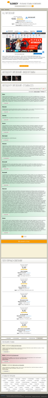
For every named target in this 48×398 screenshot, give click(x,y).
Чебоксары (8, 389)
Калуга (17, 380)
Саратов (28, 385)
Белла (3, 123)
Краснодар (37, 380)
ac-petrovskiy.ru (28, 315)
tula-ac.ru (28, 301)
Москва (12, 382)
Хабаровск (38, 387)
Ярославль (21, 389)
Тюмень (21, 387)
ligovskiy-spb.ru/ (28, 20)
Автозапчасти (24, 338)
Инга (3, 94)
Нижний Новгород (25, 382)
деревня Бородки (29, 389)
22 (21, 16)
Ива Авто (24, 285)
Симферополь (35, 385)
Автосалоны (40, 338)
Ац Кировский (15, 355)
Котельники (29, 380)
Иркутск (43, 378)
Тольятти (11, 387)
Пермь (31, 384)
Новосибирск (41, 382)
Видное (12, 378)
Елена (3, 218)
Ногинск (6, 384)
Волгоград (18, 378)
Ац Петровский (24, 314)
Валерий (4, 172)
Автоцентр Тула (24, 299)
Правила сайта (44, 396)
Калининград (10, 380)
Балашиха (6, 378)
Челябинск (15, 389)
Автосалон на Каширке (24, 328)
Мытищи (18, 382)
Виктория (4, 135)
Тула (16, 387)
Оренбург (17, 384)
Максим (4, 106)
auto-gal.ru (28, 272)
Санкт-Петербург (21, 385)
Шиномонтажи (32, 338)
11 (27, 307)
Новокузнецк (34, 382)
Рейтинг (42, 91)
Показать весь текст (24, 65)
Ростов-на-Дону (7, 385)
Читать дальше (5, 349)
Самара (13, 385)
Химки (43, 387)
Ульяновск (27, 387)
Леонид (4, 115)
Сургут (5, 387)
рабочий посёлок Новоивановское (34, 390)
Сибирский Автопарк (16, 345)
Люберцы (6, 382)
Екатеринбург (31, 378)
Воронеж (24, 378)
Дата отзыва (36, 91)
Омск (11, 384)
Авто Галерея (24, 271)
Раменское (37, 384)
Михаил (4, 143)
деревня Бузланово (39, 389)
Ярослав (4, 188)
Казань (4, 380)
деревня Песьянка (21, 390)
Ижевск (37, 378)
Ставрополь (43, 385)
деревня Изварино (11, 390)
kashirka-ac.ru (28, 330)
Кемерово (23, 380)
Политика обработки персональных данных (15, 396)
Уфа (32, 387)
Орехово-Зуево (24, 384)
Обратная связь (28, 396)
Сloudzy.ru (3, 395)
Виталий (4, 161)
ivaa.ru (28, 287)
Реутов (42, 384)
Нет (43, 88)
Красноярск (43, 380)
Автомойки (9, 338)
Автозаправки (16, 338)
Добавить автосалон (36, 396)
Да (39, 88)
